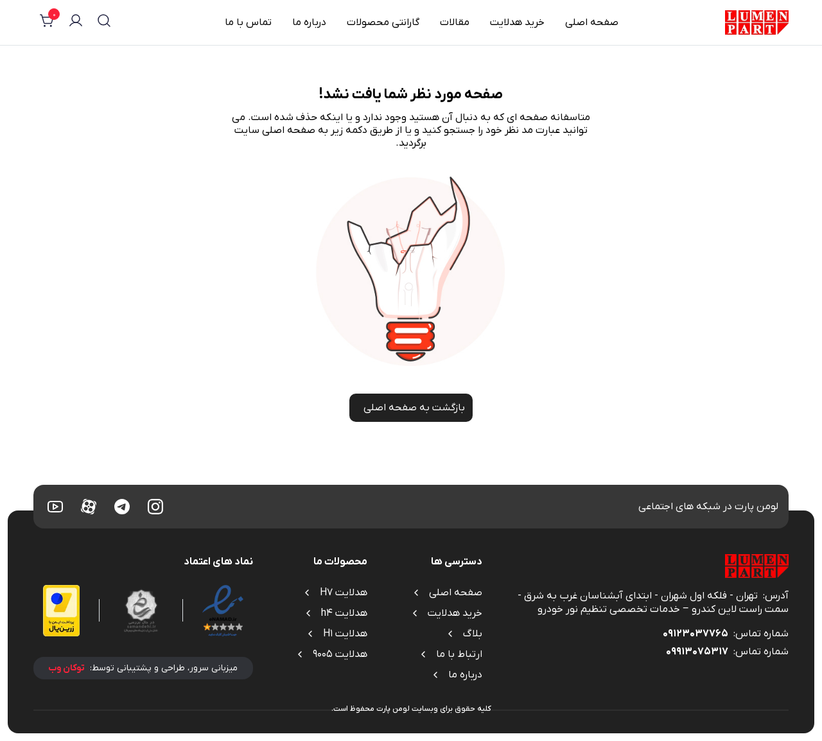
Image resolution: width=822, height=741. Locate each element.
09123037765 (695, 633)
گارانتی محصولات (383, 22)
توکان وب (66, 668)
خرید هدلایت (517, 22)
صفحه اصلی (591, 22)
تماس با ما (248, 22)
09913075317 (697, 651)
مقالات (454, 22)
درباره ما (309, 22)
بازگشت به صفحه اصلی (411, 407)
